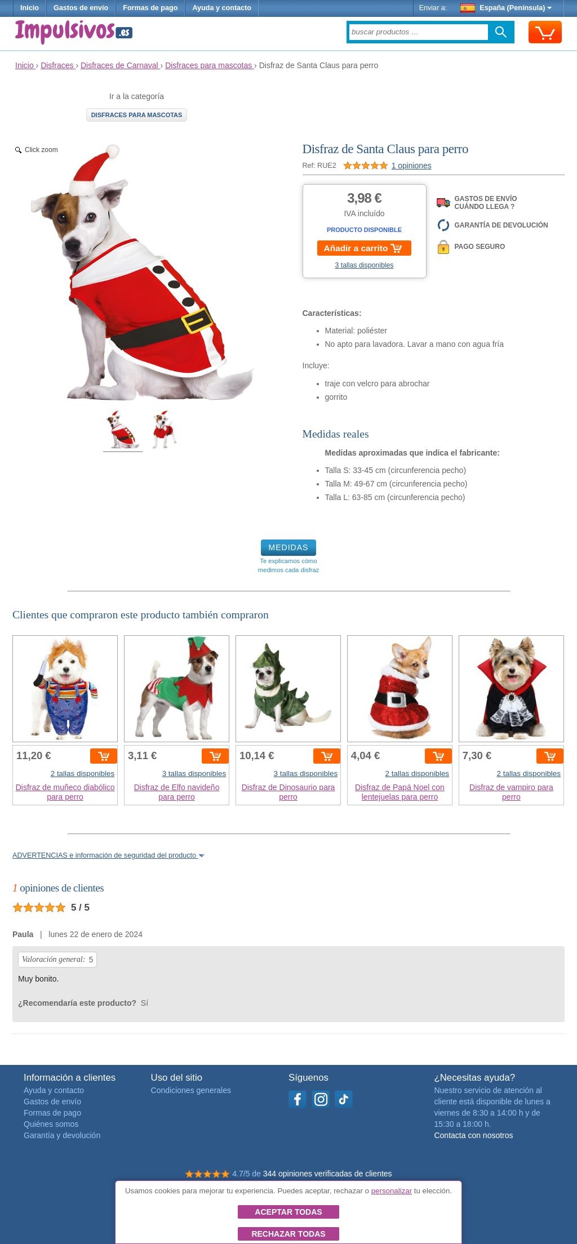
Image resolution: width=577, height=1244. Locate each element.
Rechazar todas (288, 1233)
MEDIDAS (289, 547)
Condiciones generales (191, 1090)
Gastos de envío (81, 8)
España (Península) (506, 8)
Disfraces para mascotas (137, 115)
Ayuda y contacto (221, 8)
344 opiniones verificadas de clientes (327, 1173)
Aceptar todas (288, 1211)
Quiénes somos (51, 1124)
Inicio (29, 8)
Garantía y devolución (62, 1135)
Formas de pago (150, 8)
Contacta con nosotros (473, 1135)
